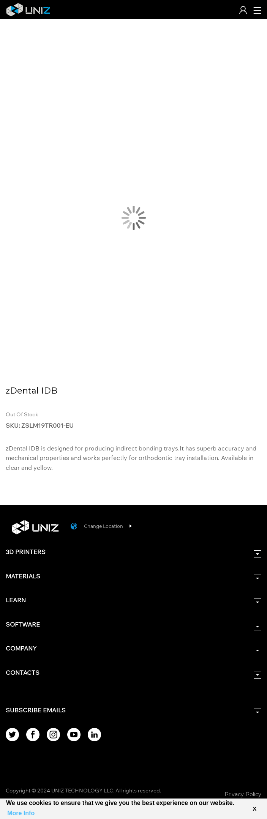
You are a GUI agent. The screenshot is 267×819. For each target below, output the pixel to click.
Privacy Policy (242, 794)
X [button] (254, 809)
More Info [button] (21, 813)
